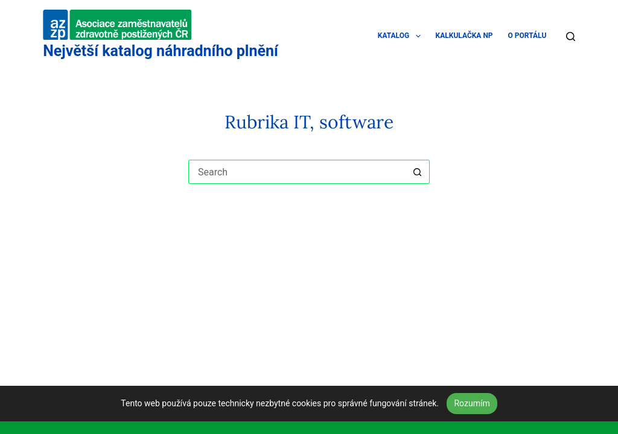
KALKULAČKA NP (464, 35)
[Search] (570, 36)
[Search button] (418, 172)
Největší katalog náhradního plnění (160, 51)
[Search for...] (297, 172)
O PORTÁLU (527, 35)
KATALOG (401, 36)
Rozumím (471, 403)
